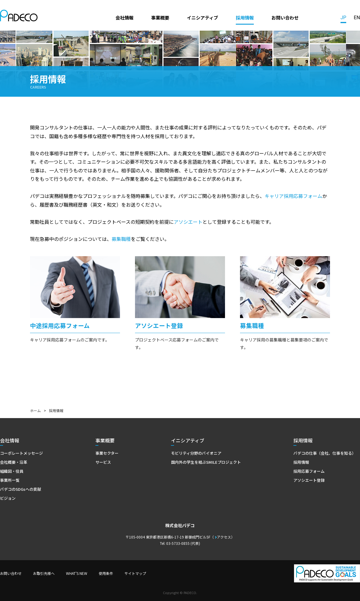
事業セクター (106, 453)
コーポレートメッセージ (21, 453)
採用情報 (245, 17)
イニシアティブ (202, 17)
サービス (103, 462)
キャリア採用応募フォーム (293, 195)
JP (343, 17)
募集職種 (121, 238)
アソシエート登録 (309, 480)
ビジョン (8, 498)
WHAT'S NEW (76, 573)
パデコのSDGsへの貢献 (20, 489)
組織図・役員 (11, 471)
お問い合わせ (285, 17)
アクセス (224, 536)
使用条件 (106, 573)
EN (357, 17)
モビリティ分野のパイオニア (196, 453)
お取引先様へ (44, 573)
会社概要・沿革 (13, 462)
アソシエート (188, 221)
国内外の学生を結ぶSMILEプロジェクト (206, 462)
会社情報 (125, 17)
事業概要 (160, 17)
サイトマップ (135, 573)
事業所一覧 (10, 480)
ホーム (35, 410)
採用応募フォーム (309, 471)
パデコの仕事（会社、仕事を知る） (324, 453)
